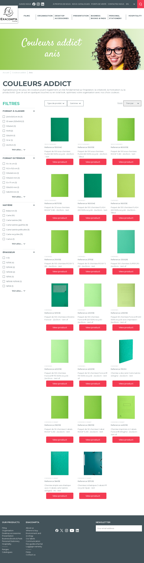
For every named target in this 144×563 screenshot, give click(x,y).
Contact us (30, 555)
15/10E (8, 276)
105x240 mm (11, 178)
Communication (33, 541)
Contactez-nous (116, 4)
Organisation (45, 16)
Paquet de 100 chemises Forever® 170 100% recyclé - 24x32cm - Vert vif (57, 375)
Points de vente (98, 4)
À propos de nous (62, 4)
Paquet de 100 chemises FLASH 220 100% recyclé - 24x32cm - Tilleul (124, 210)
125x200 (9, 135)
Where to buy (32, 530)
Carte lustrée (12, 220)
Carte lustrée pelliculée (16, 230)
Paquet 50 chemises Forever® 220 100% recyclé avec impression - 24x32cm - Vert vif (126, 319)
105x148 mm (11, 173)
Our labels (30, 538)
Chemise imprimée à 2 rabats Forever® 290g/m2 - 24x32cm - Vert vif (124, 432)
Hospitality (135, 16)
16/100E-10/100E (12, 281)
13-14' (8, 140)
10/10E (8, 262)
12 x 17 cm (10, 182)
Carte (9, 215)
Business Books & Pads (98, 17)
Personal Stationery (115, 17)
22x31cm (9, 145)
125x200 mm (11, 187)
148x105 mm (11, 192)
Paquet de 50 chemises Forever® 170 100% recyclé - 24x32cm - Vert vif (92, 375)
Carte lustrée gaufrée (15, 225)
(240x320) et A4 (12, 117)
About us (30, 528)
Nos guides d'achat (34, 544)
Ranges (5, 549)
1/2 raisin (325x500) (13, 121)
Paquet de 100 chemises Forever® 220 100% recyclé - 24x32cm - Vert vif (90, 319)
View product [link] (60, 162)
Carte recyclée (13, 234)
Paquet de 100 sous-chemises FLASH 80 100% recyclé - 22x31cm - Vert (59, 154)
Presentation (81, 16)
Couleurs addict (19, 72)
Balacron (10, 211)
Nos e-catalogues (81, 4)
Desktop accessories (62, 17)
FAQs (28, 552)
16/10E (8, 286)
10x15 (8, 131)
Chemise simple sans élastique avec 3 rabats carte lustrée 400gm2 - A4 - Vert (58, 488)
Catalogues (7, 552)
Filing (27, 16)
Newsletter (103, 522)
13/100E (9, 272)
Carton (8, 239)
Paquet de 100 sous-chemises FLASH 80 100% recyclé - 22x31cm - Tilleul (92, 154)
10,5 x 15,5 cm (11, 168)
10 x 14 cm (10, 164)
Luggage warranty (34, 546)
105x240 (9, 126)
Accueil (6, 72)
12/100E (9, 267)
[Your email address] (119, 528)
